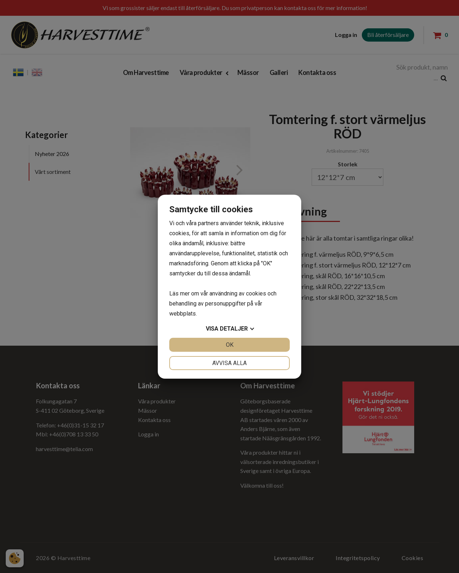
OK (229, 344)
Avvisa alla (229, 363)
